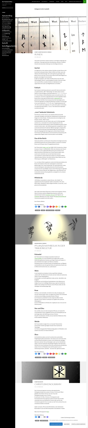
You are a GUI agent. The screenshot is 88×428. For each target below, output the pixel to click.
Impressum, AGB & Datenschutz (75, 1)
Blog (66, 1)
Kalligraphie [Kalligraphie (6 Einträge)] (6, 30)
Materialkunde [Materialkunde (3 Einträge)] (5, 36)
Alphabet (38, 210)
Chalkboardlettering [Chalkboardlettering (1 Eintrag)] (5, 20)
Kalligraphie (44, 1)
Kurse (62, 1)
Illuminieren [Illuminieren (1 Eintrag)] (9, 28)
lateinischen (57, 98)
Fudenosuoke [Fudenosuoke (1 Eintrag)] (4, 25)
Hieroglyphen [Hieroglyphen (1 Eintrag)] (4, 28)
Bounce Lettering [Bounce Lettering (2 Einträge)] (5, 17)
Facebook (37, 196)
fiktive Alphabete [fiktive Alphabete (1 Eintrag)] (5, 23)
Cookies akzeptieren (56, 424)
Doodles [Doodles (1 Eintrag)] (3, 22)
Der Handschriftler (7, 1)
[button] (36, 207)
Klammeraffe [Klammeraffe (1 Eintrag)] (4, 31)
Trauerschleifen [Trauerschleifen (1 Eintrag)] (4, 51)
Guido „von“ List (46, 147)
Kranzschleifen (38, 243)
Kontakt (57, 1)
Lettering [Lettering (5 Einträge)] (7, 33)
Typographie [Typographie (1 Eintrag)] (9, 51)
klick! (48, 411)
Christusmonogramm (48, 384)
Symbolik (49, 52)
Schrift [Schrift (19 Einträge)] (5, 43)
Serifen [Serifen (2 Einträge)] (3, 48)
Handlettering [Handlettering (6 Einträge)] (6, 27)
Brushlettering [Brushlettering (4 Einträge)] (6, 19)
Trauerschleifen (38, 258)
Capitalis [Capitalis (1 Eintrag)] (11, 19)
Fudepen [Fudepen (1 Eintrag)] (8, 25)
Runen (38, 54)
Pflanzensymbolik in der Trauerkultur (50, 247)
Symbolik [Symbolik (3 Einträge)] (7, 48)
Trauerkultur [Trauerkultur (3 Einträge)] (10, 49)
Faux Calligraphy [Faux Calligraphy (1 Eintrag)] (8, 22)
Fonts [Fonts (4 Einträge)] (9, 23)
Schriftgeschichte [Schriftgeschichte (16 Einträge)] (9, 46)
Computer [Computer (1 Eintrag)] (10, 20)
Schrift (36, 52)
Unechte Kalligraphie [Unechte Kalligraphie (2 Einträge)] (6, 52)
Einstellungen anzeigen (78, 424)
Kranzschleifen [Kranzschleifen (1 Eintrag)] (9, 31)
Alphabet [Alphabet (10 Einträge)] (5, 16)
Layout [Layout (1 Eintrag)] (3, 33)
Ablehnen (66, 424)
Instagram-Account (50, 194)
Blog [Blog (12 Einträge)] (10, 16)
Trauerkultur (52, 357)
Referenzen (52, 1)
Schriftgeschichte (42, 52)
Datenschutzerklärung (60, 196)
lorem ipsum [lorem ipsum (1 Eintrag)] (4, 35)
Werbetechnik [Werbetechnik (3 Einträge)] (5, 55)
